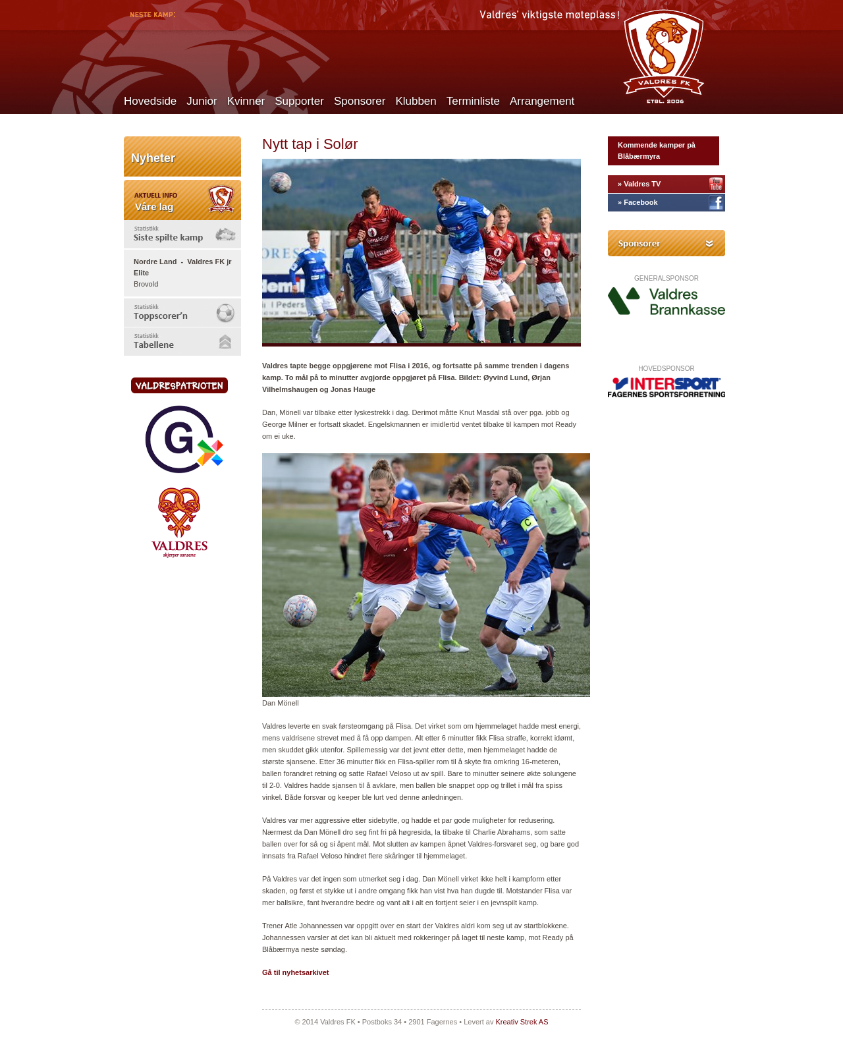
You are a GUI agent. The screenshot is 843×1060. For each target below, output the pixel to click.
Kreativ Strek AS (521, 1022)
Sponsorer (359, 101)
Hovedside (150, 101)
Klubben (415, 101)
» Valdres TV (639, 184)
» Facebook (638, 202)
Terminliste (473, 101)
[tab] (182, 234)
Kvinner (246, 101)
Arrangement (542, 101)
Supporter (299, 101)
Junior (201, 101)
